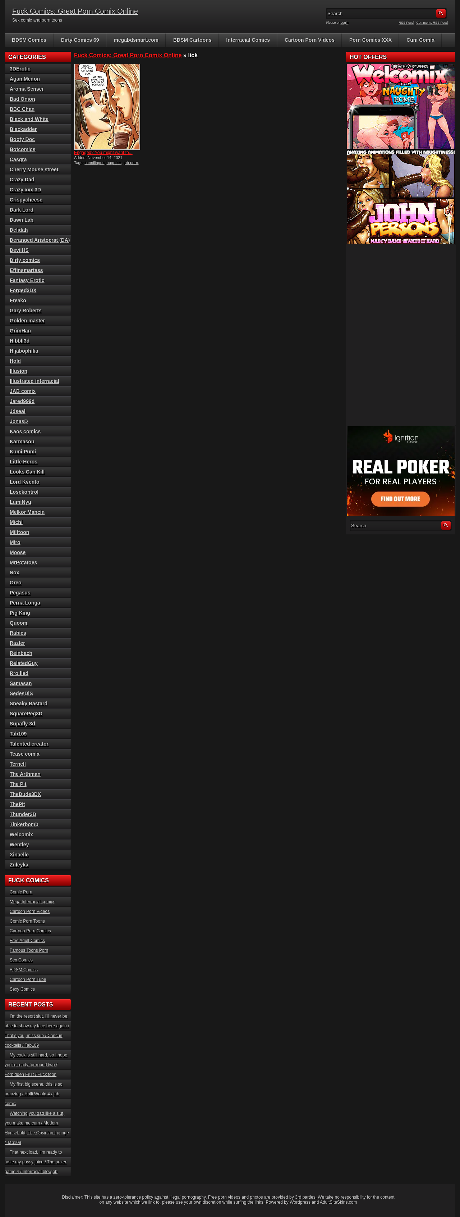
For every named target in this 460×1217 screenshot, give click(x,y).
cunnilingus (94, 162)
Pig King (20, 613)
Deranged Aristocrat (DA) (40, 240)
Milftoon (19, 532)
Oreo (16, 582)
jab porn (131, 162)
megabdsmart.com (136, 40)
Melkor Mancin (27, 512)
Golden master (27, 321)
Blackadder (23, 129)
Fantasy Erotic (27, 280)
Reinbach (21, 653)
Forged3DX (23, 290)
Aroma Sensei (26, 89)
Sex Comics (21, 960)
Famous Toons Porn (29, 950)
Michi (16, 522)
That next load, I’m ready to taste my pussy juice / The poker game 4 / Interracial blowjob (35, 1162)
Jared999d (22, 401)
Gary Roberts (26, 310)
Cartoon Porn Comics (30, 930)
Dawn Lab (21, 220)
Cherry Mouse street (34, 169)
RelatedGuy (24, 663)
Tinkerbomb (24, 824)
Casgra (18, 159)
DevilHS (19, 250)
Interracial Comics (248, 40)
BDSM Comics (29, 40)
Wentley (19, 844)
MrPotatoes (23, 562)
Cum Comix (420, 40)
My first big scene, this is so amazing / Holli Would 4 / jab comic (34, 1094)
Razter (17, 643)
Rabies (18, 633)
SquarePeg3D (26, 713)
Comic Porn (21, 892)
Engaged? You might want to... (103, 152)
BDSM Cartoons (192, 40)
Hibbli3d (19, 341)
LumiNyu (20, 502)
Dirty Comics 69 (80, 40)
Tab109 (18, 734)
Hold (15, 361)
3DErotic (20, 69)
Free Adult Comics (27, 940)
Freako (18, 300)
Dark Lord (21, 210)
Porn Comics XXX (370, 40)
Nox (14, 572)
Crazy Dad (22, 179)
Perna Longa (25, 603)
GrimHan (20, 331)
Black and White (29, 119)
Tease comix (25, 754)
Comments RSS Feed (432, 22)
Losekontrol (24, 492)
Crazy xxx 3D (25, 190)
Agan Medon (25, 79)
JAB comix (23, 391)
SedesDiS (21, 693)
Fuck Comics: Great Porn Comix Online (75, 11)
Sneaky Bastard (28, 703)
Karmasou (22, 441)
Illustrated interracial (34, 381)
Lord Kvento (24, 482)
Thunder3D (23, 814)
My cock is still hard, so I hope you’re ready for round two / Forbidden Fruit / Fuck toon (36, 1065)
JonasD (19, 421)
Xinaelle (19, 855)
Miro (15, 542)
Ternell (18, 764)
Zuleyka (19, 865)
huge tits (114, 162)
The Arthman (25, 774)
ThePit (17, 804)
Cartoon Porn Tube (28, 979)
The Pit (18, 784)
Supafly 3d (22, 724)
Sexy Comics (22, 989)
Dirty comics (25, 260)
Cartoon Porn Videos (310, 40)
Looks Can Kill (27, 472)
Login (345, 22)
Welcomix (21, 834)
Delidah (19, 230)
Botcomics (23, 149)
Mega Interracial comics (32, 901)
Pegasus (20, 593)
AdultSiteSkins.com (338, 1202)
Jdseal (18, 411)
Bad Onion (22, 99)
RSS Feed (406, 22)
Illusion (18, 371)
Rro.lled (19, 673)
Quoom (18, 623)
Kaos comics (25, 431)
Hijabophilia (24, 351)
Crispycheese (26, 200)
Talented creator (29, 744)
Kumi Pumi (23, 451)
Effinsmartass (26, 270)
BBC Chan (22, 109)
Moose (18, 552)
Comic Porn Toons (27, 921)
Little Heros (23, 462)
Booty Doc (22, 139)
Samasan (21, 683)
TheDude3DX (25, 794)
